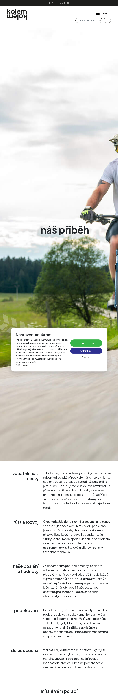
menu (102, 13)
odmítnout (29, 361)
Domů (51, 3)
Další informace (23, 365)
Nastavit (86, 357)
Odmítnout (86, 350)
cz (106, 20)
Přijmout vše (86, 343)
